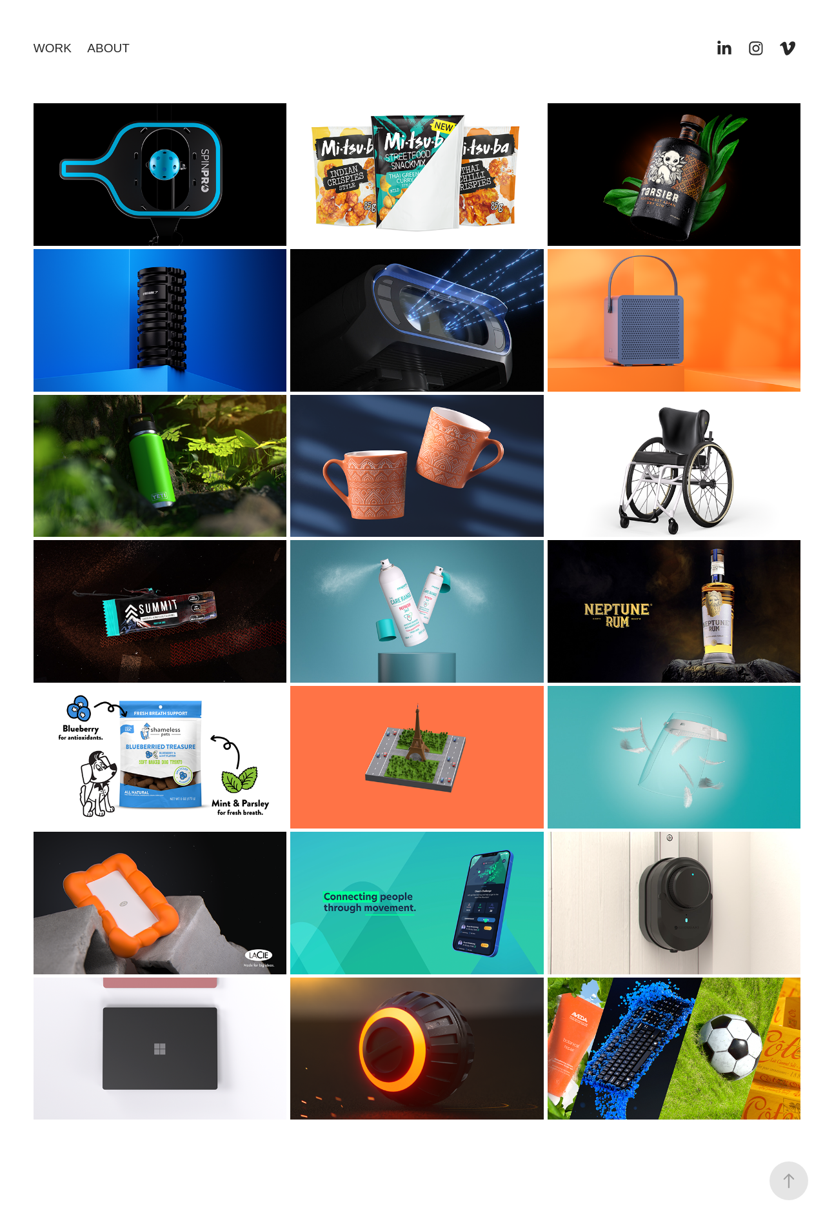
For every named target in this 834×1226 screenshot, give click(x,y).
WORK (53, 48)
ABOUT (108, 48)
